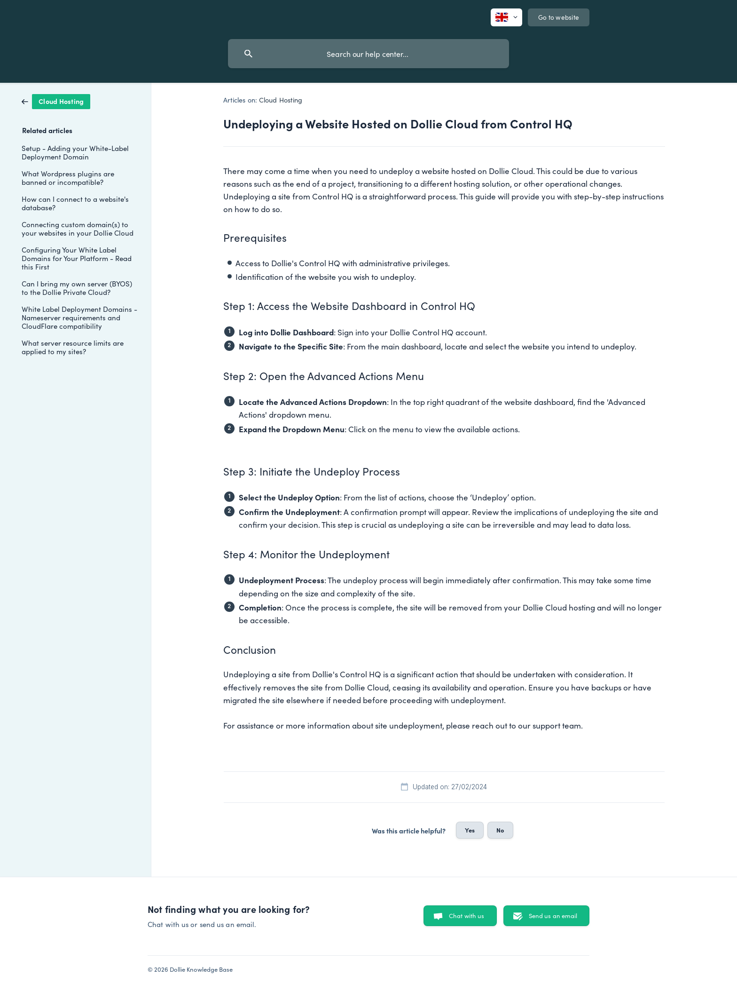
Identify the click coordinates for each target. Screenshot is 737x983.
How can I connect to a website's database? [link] (75, 203)
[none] (506, 17)
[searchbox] (368, 53)
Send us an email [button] (553, 915)
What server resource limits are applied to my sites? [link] (73, 347)
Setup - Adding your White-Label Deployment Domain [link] (75, 152)
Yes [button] (469, 829)
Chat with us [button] (467, 915)
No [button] (500, 829)
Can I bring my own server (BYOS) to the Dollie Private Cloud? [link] (77, 287)
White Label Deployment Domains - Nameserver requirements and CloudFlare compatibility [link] (79, 317)
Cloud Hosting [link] (280, 99)
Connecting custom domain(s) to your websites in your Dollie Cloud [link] (77, 228)
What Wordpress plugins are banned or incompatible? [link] (68, 177)
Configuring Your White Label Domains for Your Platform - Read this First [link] (77, 258)
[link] (56, 100)
